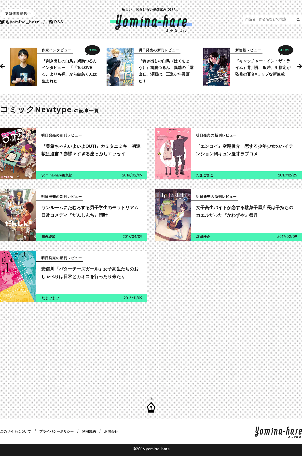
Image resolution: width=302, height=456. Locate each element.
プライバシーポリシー (56, 431)
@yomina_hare (20, 22)
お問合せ (111, 431)
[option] (54, 66)
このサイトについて (15, 431)
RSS (56, 22)
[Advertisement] (72, 346)
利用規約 (89, 431)
